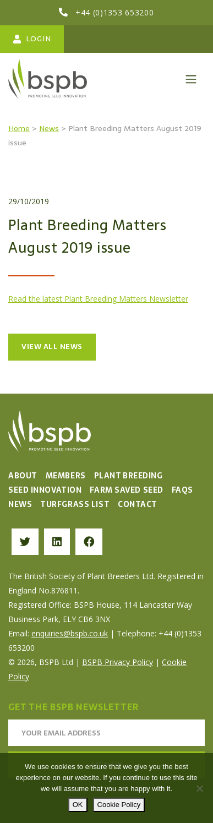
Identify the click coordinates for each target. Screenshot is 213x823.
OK (78, 804)
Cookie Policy (119, 804)
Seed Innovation (44, 490)
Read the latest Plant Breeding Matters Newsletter (98, 298)
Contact (137, 504)
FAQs (182, 490)
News (49, 128)
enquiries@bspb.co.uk (69, 633)
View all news (52, 346)
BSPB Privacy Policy (117, 662)
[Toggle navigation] (191, 79)
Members (66, 476)
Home (19, 128)
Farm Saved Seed (126, 490)
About (22, 476)
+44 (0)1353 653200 (114, 12)
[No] (199, 788)
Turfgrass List (75, 504)
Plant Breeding (128, 476)
